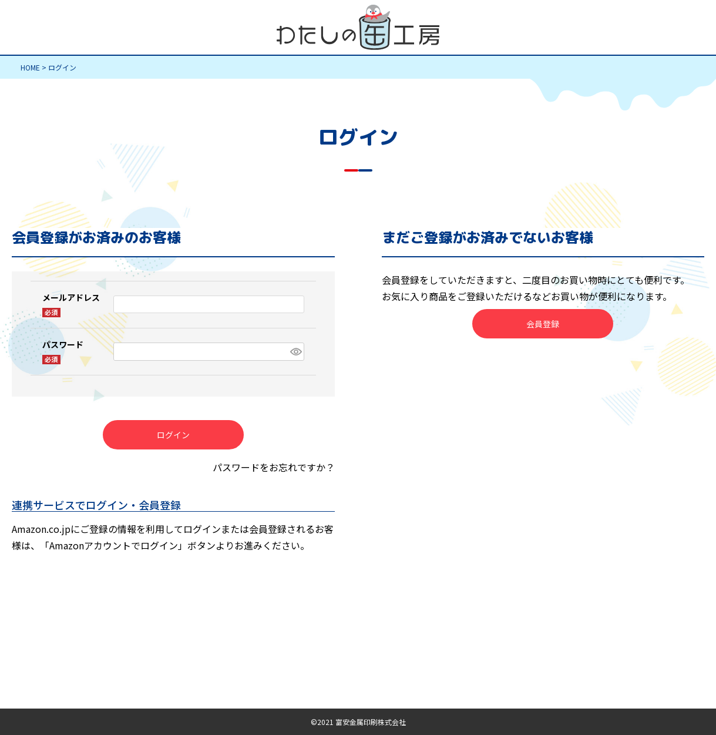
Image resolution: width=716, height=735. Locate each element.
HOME (30, 67)
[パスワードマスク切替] (295, 351)
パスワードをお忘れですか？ (274, 467)
